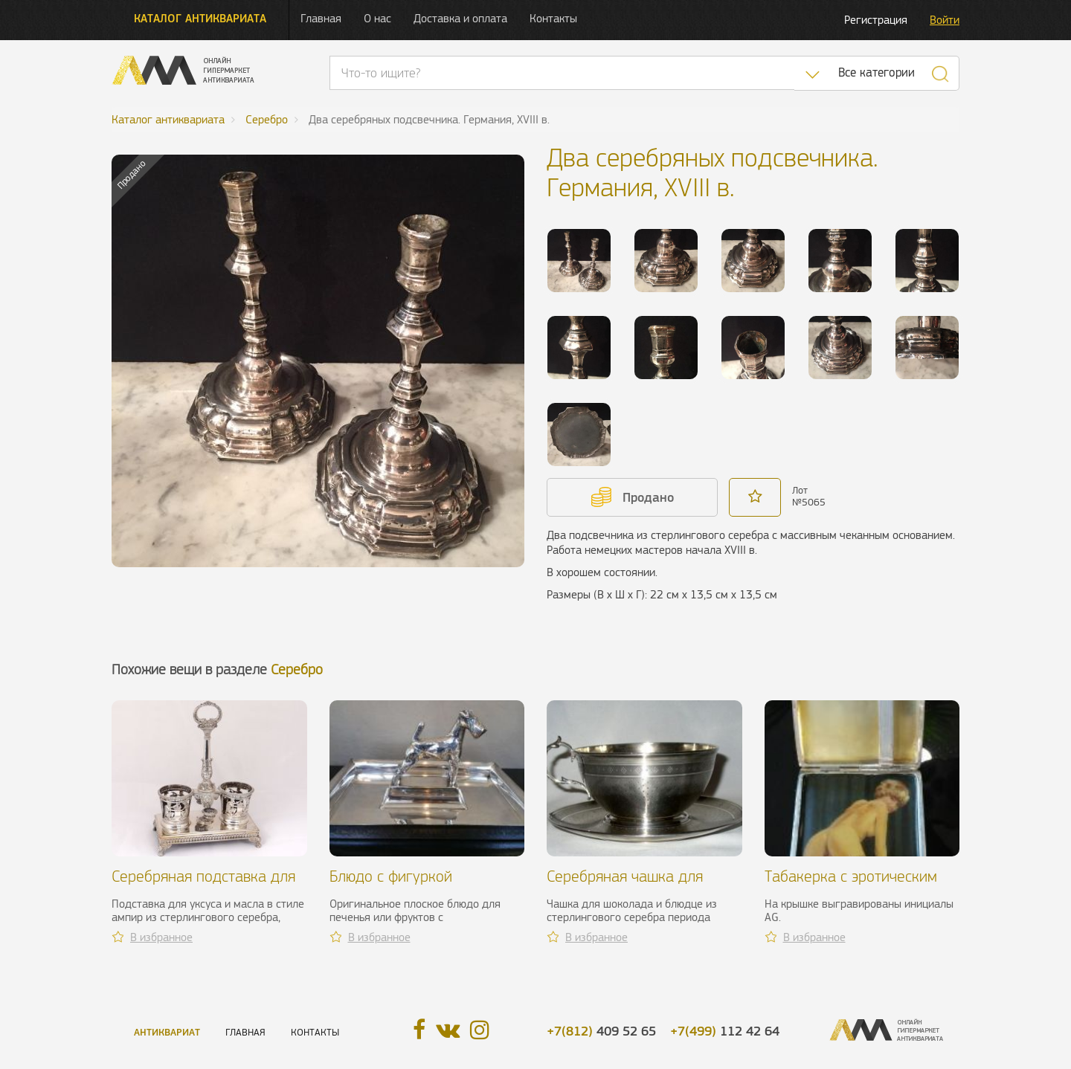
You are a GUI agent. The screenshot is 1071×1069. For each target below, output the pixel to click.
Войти (944, 19)
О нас (377, 18)
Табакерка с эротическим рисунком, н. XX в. (851, 885)
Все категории (876, 72)
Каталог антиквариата (200, 18)
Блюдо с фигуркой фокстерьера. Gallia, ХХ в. (414, 885)
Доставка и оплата (460, 18)
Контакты (553, 18)
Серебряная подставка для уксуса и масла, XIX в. (203, 885)
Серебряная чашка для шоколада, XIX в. (625, 885)
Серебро (297, 669)
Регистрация (875, 19)
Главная (320, 18)
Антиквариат (167, 1032)
